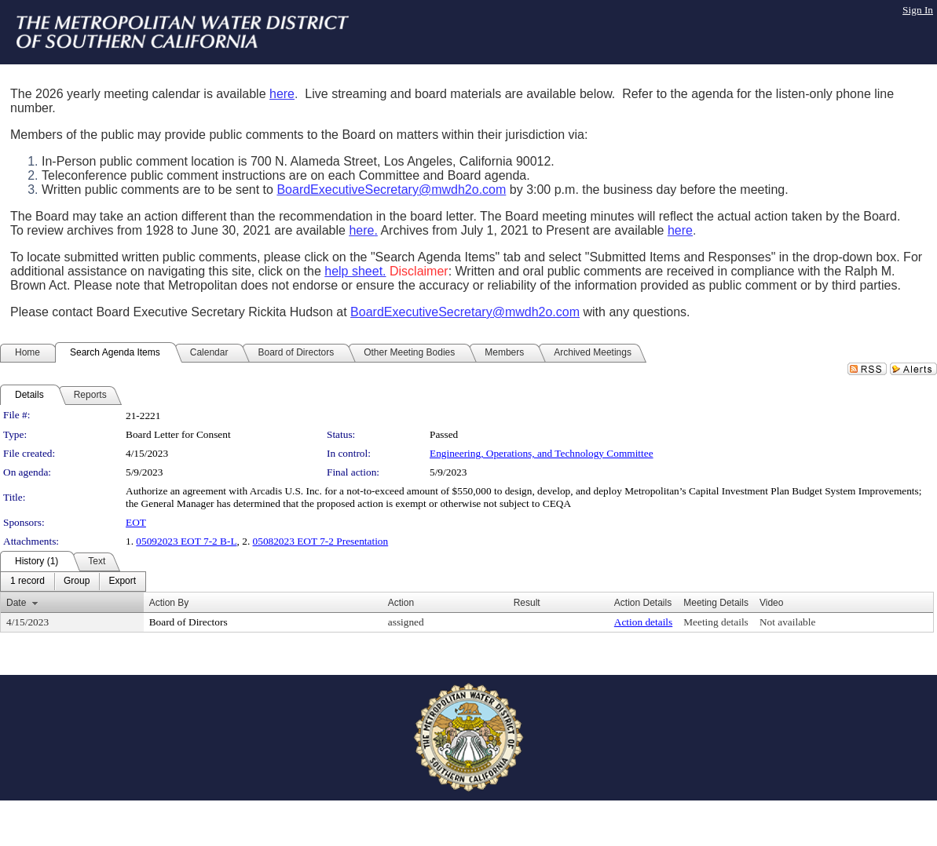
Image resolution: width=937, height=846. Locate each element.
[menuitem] (27, 581)
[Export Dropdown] (122, 581)
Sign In (917, 10)
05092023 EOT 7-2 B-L (186, 541)
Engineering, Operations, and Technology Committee (541, 453)
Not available (787, 622)
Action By (169, 602)
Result (527, 602)
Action (401, 602)
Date (16, 602)
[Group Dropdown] (76, 581)
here (282, 93)
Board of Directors (188, 622)
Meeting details (716, 622)
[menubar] (73, 581)
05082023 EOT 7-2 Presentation (321, 541)
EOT (136, 522)
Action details (643, 622)
